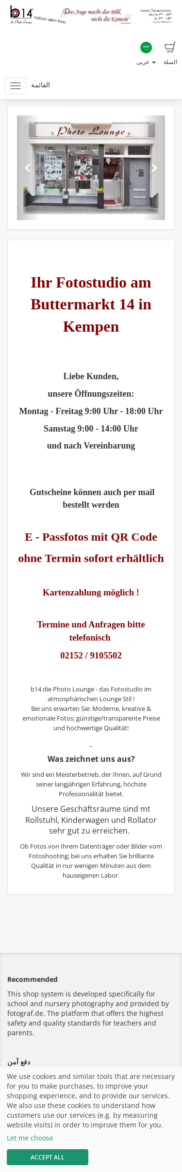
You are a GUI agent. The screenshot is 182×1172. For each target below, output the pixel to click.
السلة (170, 54)
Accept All (48, 1157)
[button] (28, 167)
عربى (146, 54)
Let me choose (30, 1137)
